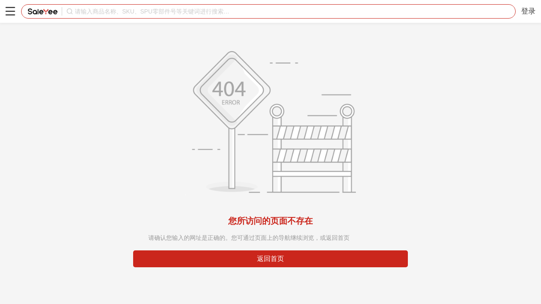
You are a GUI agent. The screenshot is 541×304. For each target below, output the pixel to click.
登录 (528, 11)
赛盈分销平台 (42, 11)
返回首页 (270, 258)
